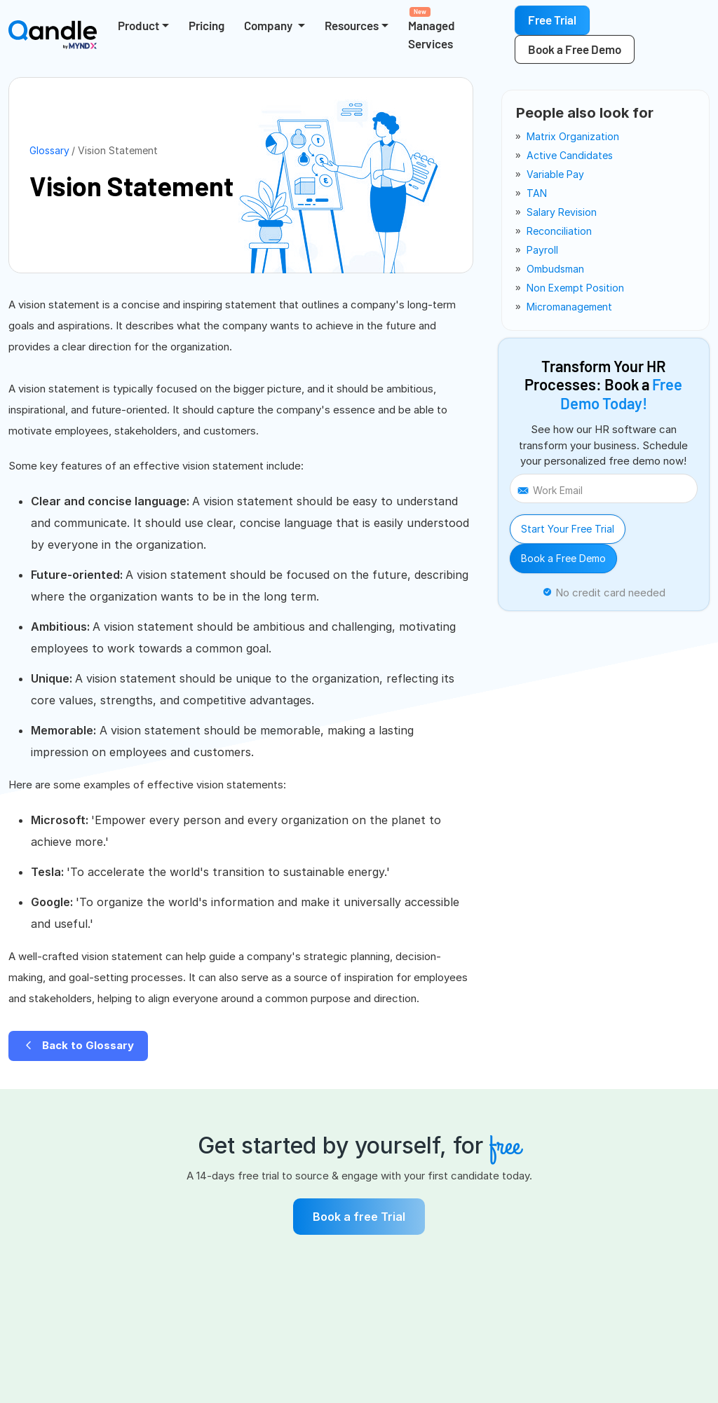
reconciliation (559, 231)
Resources (352, 25)
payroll (542, 250)
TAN (537, 193)
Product (138, 25)
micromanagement (569, 307)
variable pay (555, 174)
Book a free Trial (359, 1217)
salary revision (562, 212)
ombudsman (555, 269)
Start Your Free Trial (567, 529)
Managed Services (431, 28)
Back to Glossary (78, 1045)
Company (269, 25)
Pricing (206, 25)
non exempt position (575, 288)
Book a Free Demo (563, 558)
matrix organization (573, 136)
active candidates (570, 155)
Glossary (49, 150)
